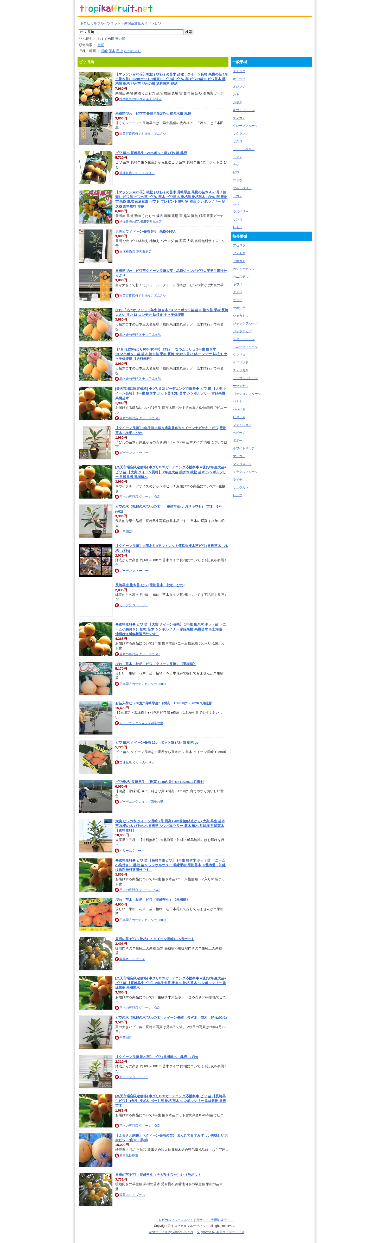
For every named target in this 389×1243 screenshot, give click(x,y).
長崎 (104, 51)
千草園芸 (125, 531)
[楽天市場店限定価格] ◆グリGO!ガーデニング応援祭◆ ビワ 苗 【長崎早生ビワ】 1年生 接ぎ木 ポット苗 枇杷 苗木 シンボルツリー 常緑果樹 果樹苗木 (170, 1100)
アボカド (239, 261)
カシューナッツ (244, 269)
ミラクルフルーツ (245, 472)
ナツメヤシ (240, 386)
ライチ (237, 479)
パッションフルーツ (247, 394)
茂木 (112, 51)
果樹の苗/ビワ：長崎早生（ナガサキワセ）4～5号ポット (158, 1175)
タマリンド (240, 362)
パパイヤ (239, 409)
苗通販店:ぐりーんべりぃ (137, 173)
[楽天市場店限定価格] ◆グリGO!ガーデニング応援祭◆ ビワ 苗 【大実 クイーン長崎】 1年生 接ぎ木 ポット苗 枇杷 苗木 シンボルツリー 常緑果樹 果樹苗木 (171, 393)
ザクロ (237, 141)
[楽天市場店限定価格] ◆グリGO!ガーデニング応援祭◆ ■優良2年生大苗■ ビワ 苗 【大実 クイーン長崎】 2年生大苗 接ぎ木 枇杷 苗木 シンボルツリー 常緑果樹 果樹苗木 (170, 472)
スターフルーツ (244, 339)
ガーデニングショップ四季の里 (141, 723)
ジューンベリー (244, 149)
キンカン (239, 118)
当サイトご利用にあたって (215, 1220)
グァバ (237, 292)
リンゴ (237, 219)
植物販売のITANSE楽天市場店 (140, 99)
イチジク (239, 71)
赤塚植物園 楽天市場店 (135, 251)
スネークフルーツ (245, 347)
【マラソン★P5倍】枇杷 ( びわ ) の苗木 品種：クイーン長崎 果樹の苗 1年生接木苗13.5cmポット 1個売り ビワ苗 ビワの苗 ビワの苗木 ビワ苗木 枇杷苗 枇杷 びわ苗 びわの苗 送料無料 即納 (171, 79)
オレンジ (239, 86)
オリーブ (239, 79)
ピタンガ (239, 417)
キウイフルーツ (244, 110)
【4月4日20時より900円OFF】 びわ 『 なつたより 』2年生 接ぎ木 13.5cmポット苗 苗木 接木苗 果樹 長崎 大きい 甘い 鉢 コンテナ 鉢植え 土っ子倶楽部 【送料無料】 (171, 354)
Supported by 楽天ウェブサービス (220, 1232)
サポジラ (239, 308)
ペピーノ (239, 433)
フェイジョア (242, 425)
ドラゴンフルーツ (245, 378)
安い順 (120, 39)
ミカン (237, 196)
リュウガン (240, 487)
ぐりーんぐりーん (131, 850)
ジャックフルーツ (245, 323)
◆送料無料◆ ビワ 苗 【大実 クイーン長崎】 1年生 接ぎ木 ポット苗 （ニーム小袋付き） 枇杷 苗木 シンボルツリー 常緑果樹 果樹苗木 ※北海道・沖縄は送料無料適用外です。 (170, 629)
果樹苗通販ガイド (137, 23)
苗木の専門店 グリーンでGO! (139, 418)
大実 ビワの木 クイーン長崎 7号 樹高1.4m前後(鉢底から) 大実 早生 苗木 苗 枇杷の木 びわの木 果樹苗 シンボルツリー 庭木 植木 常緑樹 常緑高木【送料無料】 (170, 825)
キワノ (237, 284)
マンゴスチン (242, 464)
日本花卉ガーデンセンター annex (142, 684)
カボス (237, 102)
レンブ (237, 495)
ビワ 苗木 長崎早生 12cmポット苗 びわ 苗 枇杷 (151, 153)
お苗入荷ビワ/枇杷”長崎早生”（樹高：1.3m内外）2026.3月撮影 (163, 703)
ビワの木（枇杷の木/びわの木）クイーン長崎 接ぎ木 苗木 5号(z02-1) (171, 1017)
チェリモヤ (240, 370)
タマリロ (239, 354)
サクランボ (240, 133)
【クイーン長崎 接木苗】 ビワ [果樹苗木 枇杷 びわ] (156, 1057)
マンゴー (239, 456)
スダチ (237, 157)
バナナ (237, 401)
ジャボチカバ (242, 331)
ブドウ (237, 180)
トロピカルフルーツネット (100, 23)
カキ (236, 94)
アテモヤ (239, 253)
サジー (237, 300)
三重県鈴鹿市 (128, 1155)
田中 (119, 51)
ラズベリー (240, 211)
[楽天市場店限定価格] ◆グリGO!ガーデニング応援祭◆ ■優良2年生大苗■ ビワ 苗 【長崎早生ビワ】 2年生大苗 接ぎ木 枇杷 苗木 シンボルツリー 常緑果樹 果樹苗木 (170, 983)
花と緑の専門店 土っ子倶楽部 (140, 335)
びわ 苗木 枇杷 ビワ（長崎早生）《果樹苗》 (152, 900)
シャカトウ (240, 315)
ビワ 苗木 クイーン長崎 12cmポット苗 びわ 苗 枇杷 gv (157, 742)
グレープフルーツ (245, 126)
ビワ (158, 23)
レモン (237, 227)
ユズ (236, 204)
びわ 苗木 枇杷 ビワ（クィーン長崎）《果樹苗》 (155, 664)
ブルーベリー (242, 188)
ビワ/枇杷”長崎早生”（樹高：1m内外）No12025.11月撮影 (159, 782)
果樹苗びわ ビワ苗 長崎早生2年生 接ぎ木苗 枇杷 (153, 114)
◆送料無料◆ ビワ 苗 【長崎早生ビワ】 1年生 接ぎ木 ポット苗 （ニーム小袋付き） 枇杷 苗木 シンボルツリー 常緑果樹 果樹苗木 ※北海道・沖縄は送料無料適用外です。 (170, 865)
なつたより (132, 51)
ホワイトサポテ (244, 448)
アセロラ (239, 245)
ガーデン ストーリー (133, 453)
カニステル (240, 276)
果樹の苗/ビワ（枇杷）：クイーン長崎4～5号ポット (154, 939)
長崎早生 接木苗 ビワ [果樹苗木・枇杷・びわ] (150, 585)
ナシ (236, 165)
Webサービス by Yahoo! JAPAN (171, 1232)
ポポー (237, 440)
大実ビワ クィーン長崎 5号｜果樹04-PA (145, 231)
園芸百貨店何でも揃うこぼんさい (142, 134)
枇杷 (101, 45)
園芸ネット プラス (132, 959)
